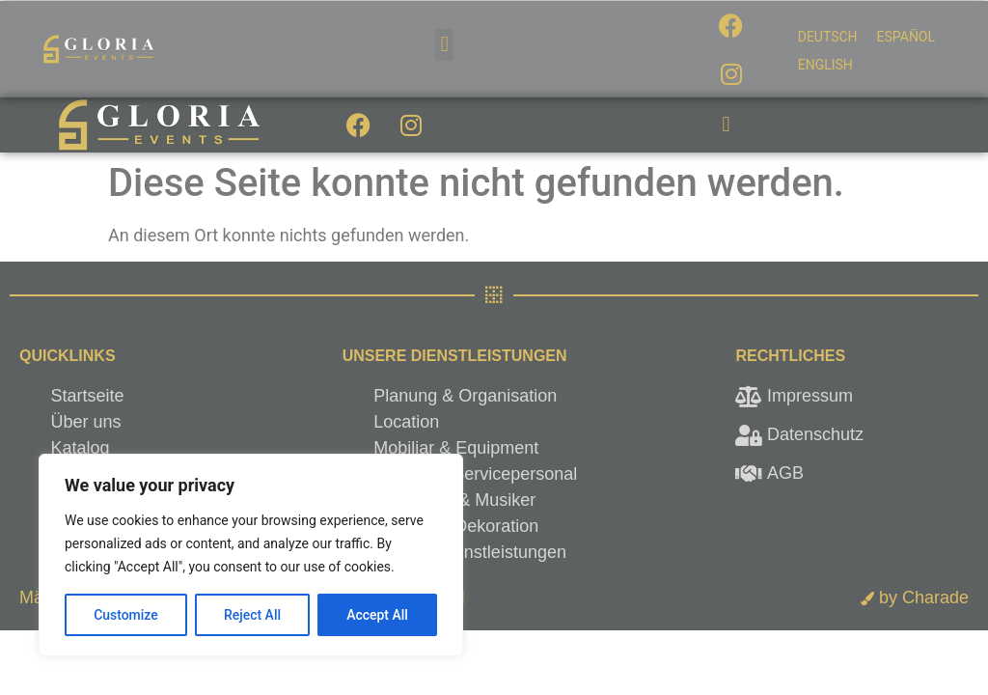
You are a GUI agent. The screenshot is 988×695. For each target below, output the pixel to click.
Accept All (377, 615)
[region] (251, 555)
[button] (444, 45)
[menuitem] (827, 36)
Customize (126, 615)
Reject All (252, 615)
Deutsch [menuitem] (828, 36)
